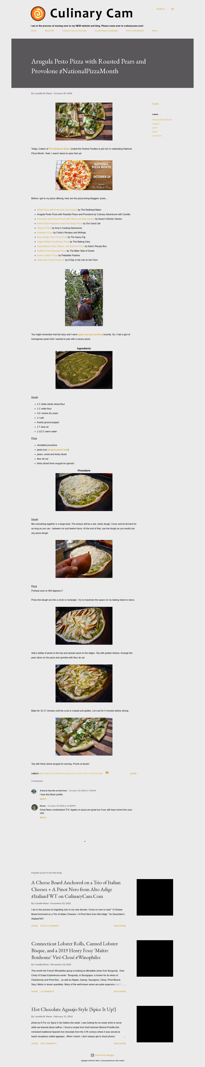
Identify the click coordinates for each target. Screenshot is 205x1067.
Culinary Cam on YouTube (74, 30)
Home (33, 30)
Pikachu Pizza (44, 228)
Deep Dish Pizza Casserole (51, 260)
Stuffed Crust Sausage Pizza (51, 251)
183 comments (48, 1043)
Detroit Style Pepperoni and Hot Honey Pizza (59, 223)
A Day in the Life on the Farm (53, 790)
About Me (49, 30)
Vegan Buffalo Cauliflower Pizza (53, 241)
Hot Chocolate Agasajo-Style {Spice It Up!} (73, 1009)
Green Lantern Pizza (47, 255)
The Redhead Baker (59, 149)
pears (154, 127)
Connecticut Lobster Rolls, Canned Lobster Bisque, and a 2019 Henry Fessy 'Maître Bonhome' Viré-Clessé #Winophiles (74, 950)
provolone (156, 135)
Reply (43, 799)
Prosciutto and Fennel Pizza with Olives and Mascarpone (66, 219)
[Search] (161, 9)
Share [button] (155, 104)
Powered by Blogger (102, 1055)
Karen (43, 806)
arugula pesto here (58, 450)
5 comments (47, 991)
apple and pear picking (90, 334)
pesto (154, 131)
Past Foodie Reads (135, 30)
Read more (120, 926)
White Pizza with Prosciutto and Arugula (57, 210)
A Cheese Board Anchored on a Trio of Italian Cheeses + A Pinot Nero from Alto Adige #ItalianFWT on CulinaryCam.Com (76, 889)
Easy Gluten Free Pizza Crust (52, 237)
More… (155, 30)
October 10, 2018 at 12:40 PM (61, 806)
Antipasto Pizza (45, 232)
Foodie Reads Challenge (106, 30)
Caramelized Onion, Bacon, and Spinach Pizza (60, 246)
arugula (155, 123)
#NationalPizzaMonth (162, 119)
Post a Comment (49, 926)
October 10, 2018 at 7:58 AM (82, 790)
